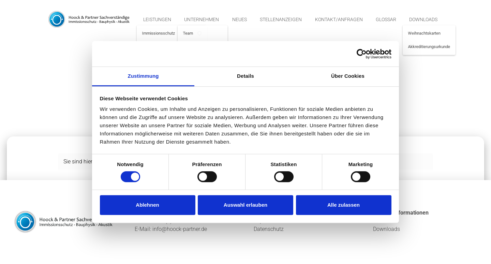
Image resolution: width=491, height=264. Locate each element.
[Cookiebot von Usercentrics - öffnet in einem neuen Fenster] (361, 54)
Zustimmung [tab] (143, 76)
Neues (239, 19)
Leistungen (157, 19)
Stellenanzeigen (281, 19)
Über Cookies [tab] (347, 76)
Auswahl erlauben (245, 205)
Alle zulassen (343, 205)
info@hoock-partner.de (179, 229)
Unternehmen (201, 19)
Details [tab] (245, 76)
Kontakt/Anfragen (339, 19)
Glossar (386, 19)
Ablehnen (147, 205)
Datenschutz (269, 229)
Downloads (423, 19)
